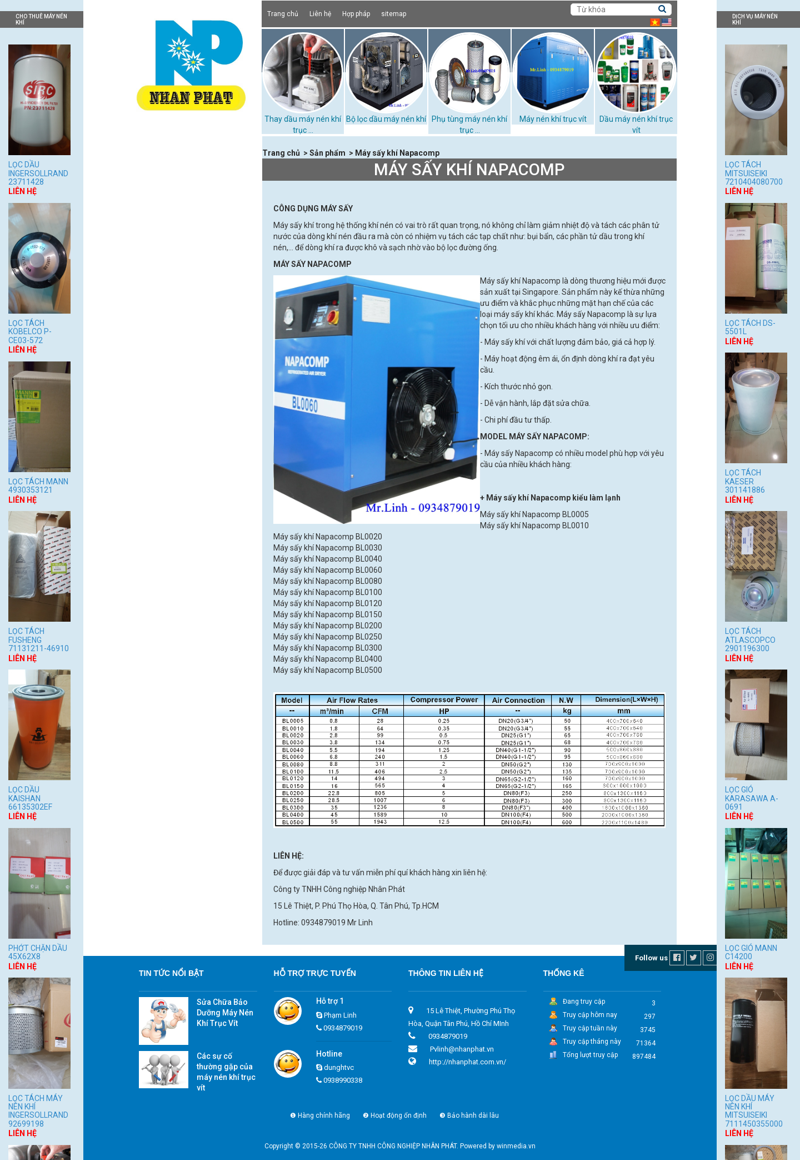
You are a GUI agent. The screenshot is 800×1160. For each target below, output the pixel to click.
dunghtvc (339, 1067)
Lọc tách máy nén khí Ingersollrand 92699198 (38, 1111)
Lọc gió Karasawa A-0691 (751, 798)
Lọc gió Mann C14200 (751, 952)
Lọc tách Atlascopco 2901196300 (750, 640)
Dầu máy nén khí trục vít (180, 198)
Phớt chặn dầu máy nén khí (186, 336)
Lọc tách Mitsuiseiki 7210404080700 (754, 173)
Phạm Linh (340, 1015)
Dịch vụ (148, 364)
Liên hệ (320, 14)
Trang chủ (282, 14)
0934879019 (342, 1028)
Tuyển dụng (156, 378)
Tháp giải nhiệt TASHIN (178, 280)
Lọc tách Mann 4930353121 (38, 485)
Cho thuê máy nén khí (176, 184)
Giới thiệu (152, 156)
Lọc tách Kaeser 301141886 (745, 481)
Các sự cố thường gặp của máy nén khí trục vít (226, 1072)
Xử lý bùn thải (162, 350)
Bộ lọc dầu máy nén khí (386, 119)
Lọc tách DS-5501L (750, 327)
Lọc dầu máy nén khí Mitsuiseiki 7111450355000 (754, 1111)
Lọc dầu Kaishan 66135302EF (30, 798)
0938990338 (342, 1080)
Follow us (651, 958)
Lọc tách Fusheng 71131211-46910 (38, 640)
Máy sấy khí (159, 253)
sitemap (393, 14)
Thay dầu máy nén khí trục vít (190, 308)
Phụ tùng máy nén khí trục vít (189, 266)
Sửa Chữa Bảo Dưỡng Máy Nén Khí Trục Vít (225, 1013)
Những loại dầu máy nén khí (187, 322)
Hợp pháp (356, 14)
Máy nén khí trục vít (553, 119)
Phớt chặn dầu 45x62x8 (37, 952)
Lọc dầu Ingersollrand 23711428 (38, 173)
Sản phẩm (154, 170)
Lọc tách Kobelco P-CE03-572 (30, 332)
